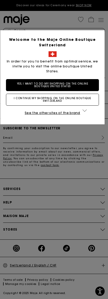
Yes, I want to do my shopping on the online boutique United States (54, 85)
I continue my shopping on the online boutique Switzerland (54, 100)
